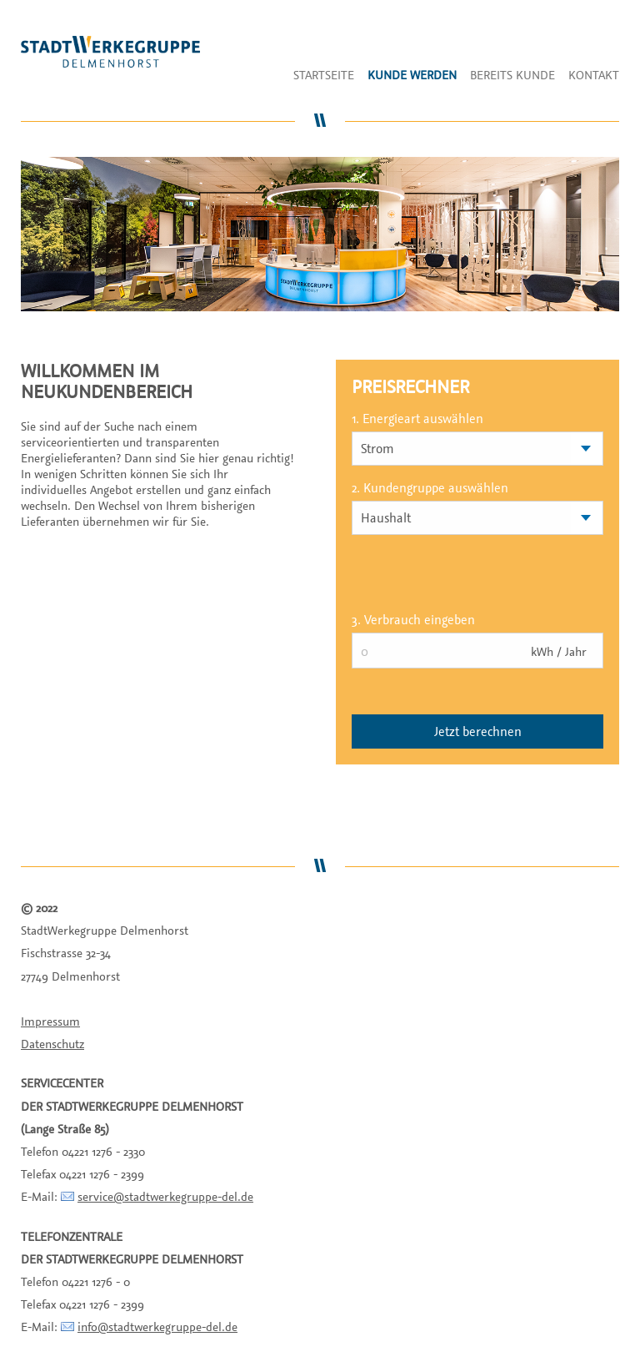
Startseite (323, 75)
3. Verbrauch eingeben (413, 619)
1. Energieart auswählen (417, 418)
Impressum (50, 1021)
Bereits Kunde (512, 75)
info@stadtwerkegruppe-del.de (158, 1326)
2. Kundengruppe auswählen (430, 487)
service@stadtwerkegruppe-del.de (165, 1196)
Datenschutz (52, 1044)
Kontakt (593, 75)
